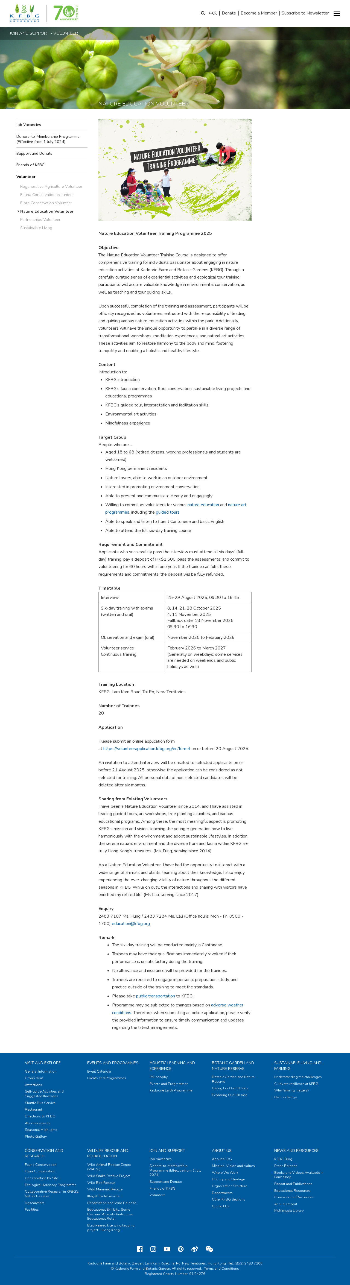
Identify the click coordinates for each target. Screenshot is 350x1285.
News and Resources (296, 1150)
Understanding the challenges (298, 1077)
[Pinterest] (181, 1249)
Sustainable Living (36, 227)
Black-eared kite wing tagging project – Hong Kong (111, 1228)
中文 (213, 13)
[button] (337, 13)
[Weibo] (194, 1249)
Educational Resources (292, 1190)
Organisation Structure (229, 1186)
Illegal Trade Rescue (103, 1196)
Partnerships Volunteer (40, 219)
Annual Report (285, 1204)
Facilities (32, 1209)
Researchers (35, 1203)
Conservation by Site (41, 1178)
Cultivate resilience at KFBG (296, 1083)
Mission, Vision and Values (233, 1165)
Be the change (285, 1097)
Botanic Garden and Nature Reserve (233, 1065)
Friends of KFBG (30, 165)
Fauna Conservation (41, 1164)
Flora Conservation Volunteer (46, 203)
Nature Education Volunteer (47, 211)
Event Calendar (99, 1071)
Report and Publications (293, 1183)
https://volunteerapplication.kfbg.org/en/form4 (146, 749)
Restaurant (33, 1109)
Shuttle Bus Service (40, 1102)
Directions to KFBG (40, 1116)
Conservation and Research (44, 1153)
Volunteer (26, 176)
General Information (40, 1071)
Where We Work (225, 1172)
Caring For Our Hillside (230, 1088)
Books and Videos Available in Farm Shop (298, 1175)
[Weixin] (209, 1249)
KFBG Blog (283, 1159)
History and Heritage (228, 1179)
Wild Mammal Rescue (104, 1189)
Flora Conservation (40, 1171)
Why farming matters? (291, 1090)
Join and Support (167, 1150)
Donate (229, 13)
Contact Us (220, 1206)
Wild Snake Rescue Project (108, 1175)
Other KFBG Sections (228, 1199)
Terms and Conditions (221, 1268)
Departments (222, 1192)
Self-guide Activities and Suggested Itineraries (44, 1094)
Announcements (38, 1123)
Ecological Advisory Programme (50, 1184)
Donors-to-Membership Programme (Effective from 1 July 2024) (48, 139)
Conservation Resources (293, 1197)
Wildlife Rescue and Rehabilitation (108, 1153)
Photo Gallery (36, 1136)
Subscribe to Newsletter (305, 13)
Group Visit (34, 1078)
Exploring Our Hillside (229, 1095)
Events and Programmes (112, 1063)
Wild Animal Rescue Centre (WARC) (109, 1167)
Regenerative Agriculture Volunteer (51, 186)
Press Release (285, 1165)
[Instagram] (153, 1249)
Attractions (33, 1084)
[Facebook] (140, 1249)
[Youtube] (167, 1249)
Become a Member (259, 13)
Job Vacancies (28, 124)
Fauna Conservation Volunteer (47, 194)
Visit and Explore (43, 1063)
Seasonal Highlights (41, 1129)
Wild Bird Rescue (101, 1182)
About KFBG (222, 1159)
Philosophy (159, 1077)
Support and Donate (34, 153)
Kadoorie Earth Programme (171, 1090)
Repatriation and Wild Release (111, 1203)
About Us (222, 1150)
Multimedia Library (289, 1210)
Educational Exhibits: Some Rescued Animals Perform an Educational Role (110, 1214)
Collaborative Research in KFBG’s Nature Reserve (52, 1194)
